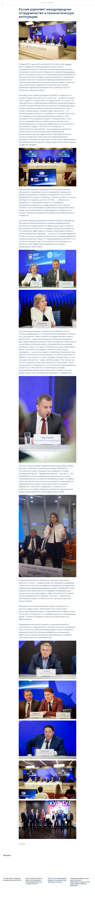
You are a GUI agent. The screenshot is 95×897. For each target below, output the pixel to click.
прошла (68, 66)
